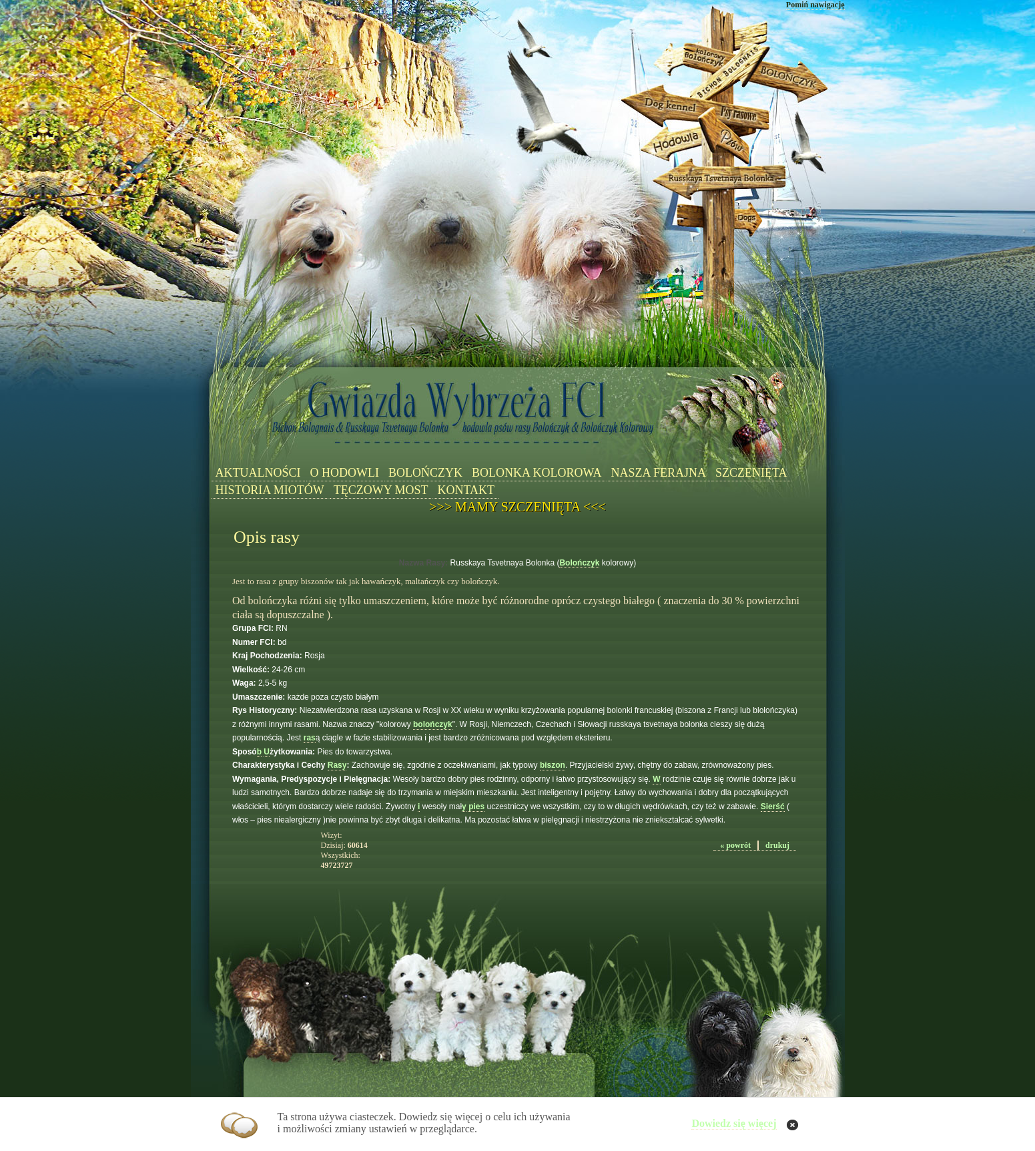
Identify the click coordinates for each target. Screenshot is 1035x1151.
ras (310, 737)
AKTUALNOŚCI (258, 472)
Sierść (773, 806)
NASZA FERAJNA (658, 472)
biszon (552, 765)
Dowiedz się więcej (733, 1123)
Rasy (337, 765)
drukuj (777, 845)
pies (476, 806)
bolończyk (432, 724)
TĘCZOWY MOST (381, 490)
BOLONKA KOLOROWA (537, 472)
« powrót (735, 845)
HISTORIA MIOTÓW (270, 490)
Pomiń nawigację (815, 4)
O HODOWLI (344, 472)
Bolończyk (579, 562)
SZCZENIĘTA (751, 472)
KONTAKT (466, 490)
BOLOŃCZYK (425, 472)
